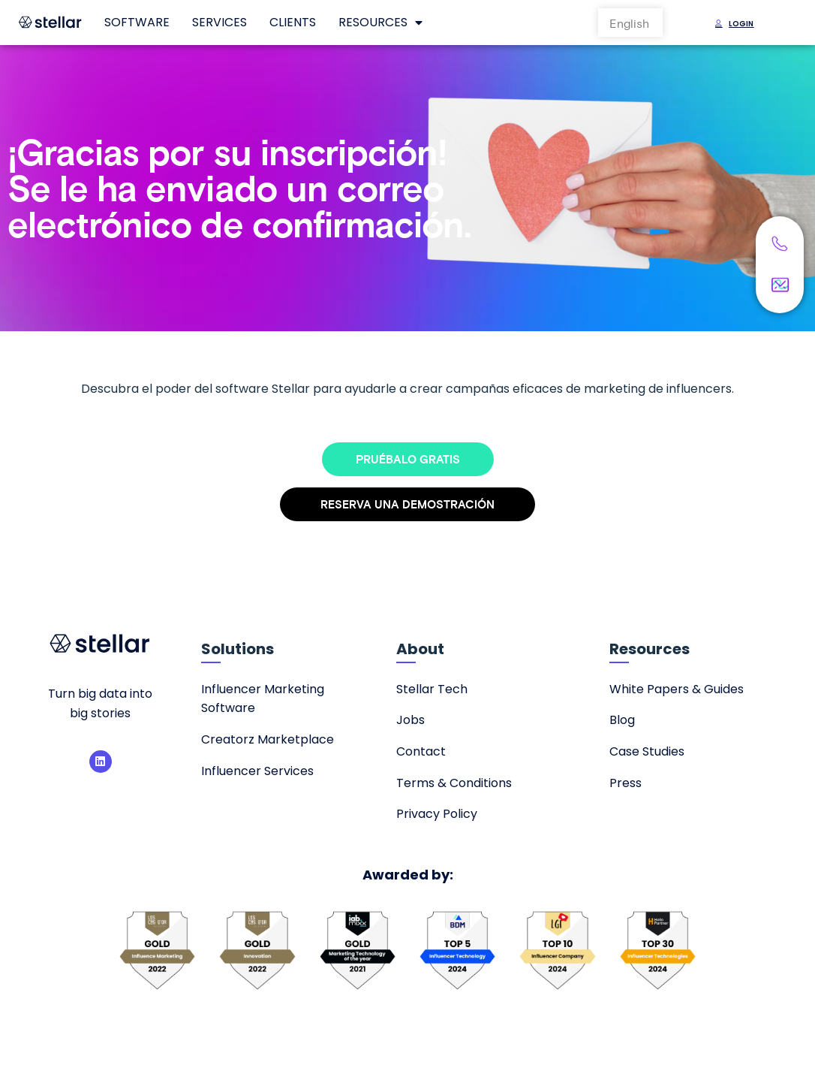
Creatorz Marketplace (267, 739)
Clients (292, 22)
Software (137, 22)
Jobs (410, 720)
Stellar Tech (432, 689)
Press (625, 783)
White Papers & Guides (676, 689)
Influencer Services (257, 771)
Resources (380, 22)
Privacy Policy (436, 813)
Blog (622, 720)
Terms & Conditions (454, 783)
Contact (421, 751)
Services (219, 22)
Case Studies (646, 751)
